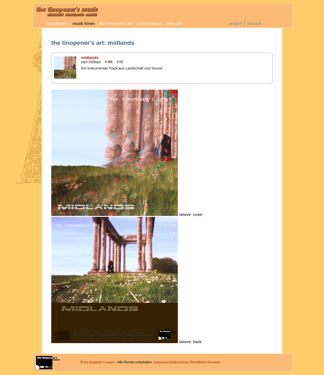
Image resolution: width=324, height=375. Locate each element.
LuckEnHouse (149, 23)
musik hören (83, 23)
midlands (90, 58)
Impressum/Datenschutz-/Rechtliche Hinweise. (187, 362)
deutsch (254, 23)
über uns (174, 23)
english (236, 23)
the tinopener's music (99, 362)
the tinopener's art (115, 23)
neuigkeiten (57, 23)
